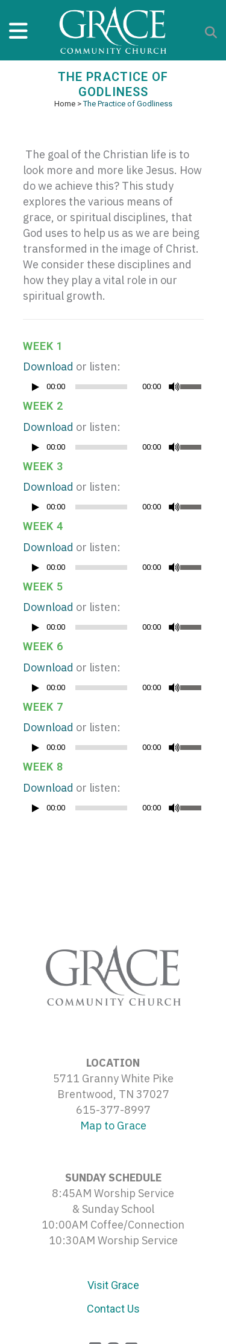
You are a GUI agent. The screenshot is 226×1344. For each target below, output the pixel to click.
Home (64, 103)
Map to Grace (113, 1125)
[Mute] (174, 387)
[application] (113, 390)
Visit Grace (113, 1285)
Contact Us (113, 1308)
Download (48, 366)
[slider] (101, 386)
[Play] (35, 387)
